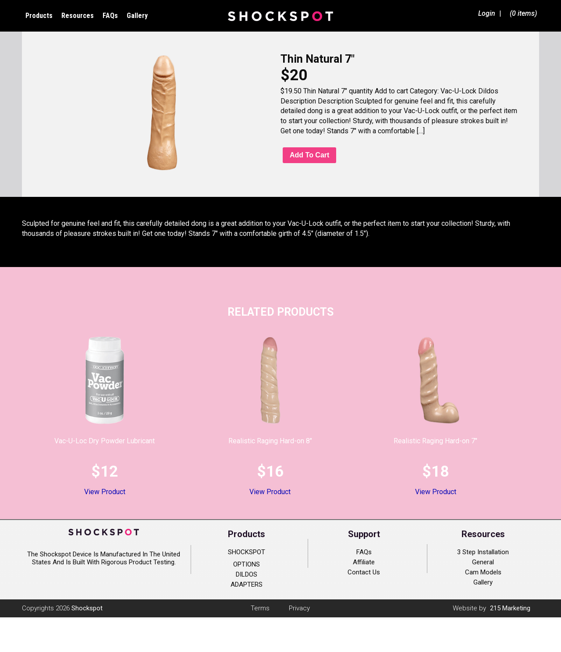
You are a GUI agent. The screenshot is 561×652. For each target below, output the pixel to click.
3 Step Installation (483, 552)
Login (486, 13)
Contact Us (364, 572)
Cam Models (483, 572)
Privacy (299, 608)
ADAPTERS (247, 584)
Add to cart (309, 155)
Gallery (483, 582)
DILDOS (246, 574)
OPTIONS (246, 564)
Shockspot (280, 16)
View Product (104, 492)
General (483, 562)
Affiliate (364, 562)
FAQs (364, 552)
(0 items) (523, 13)
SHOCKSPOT (246, 552)
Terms (260, 608)
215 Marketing (510, 608)
